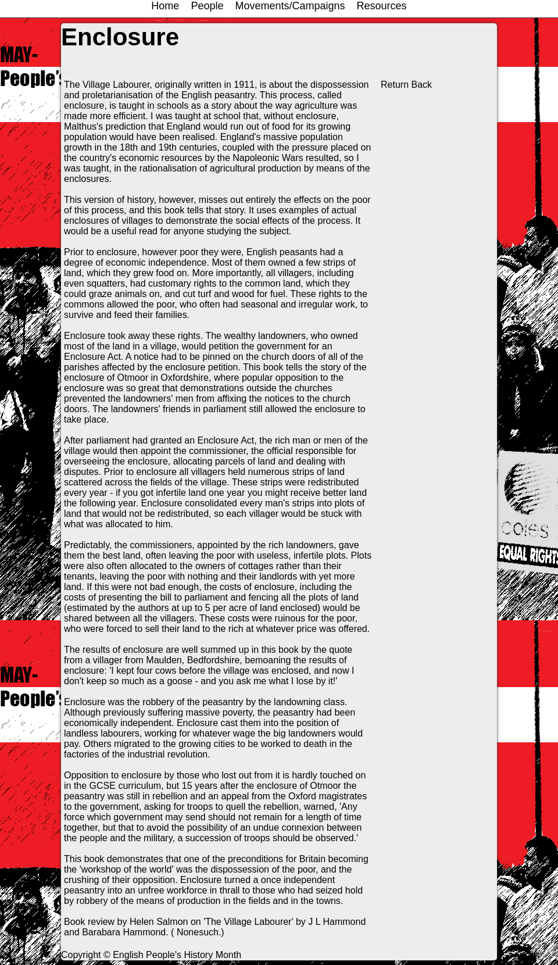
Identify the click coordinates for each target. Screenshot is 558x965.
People (207, 6)
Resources (382, 6)
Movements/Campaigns (290, 6)
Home (165, 6)
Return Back (406, 85)
